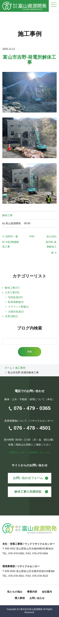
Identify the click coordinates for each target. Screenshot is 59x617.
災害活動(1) (11, 316)
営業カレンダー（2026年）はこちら (29, 452)
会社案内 (47, 591)
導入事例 (20, 598)
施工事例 (20, 367)
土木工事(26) (12, 292)
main (32, 236)
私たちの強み (14, 591)
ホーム (8, 367)
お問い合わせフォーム (28, 478)
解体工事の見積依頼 (27, 491)
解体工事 (7, 215)
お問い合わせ (37, 598)
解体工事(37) (12, 287)
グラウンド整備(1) (18, 306)
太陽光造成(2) (16, 311)
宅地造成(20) (15, 297)
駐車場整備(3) (16, 302)
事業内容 (32, 591)
